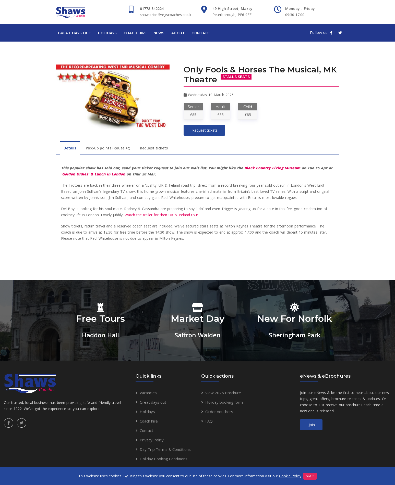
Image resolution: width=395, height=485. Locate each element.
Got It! (310, 476)
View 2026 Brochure (223, 392)
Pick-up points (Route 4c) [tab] (108, 148)
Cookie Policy (290, 476)
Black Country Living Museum (272, 167)
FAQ (209, 421)
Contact (201, 33)
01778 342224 (152, 8)
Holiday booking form (224, 402)
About (178, 33)
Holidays (107, 33)
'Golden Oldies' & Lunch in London (93, 174)
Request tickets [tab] (154, 148)
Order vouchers (219, 411)
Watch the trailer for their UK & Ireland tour (161, 214)
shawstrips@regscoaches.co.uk (165, 14)
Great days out (74, 33)
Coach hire (135, 33)
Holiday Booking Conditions (163, 458)
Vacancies (148, 392)
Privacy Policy (152, 439)
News (159, 33)
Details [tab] (70, 148)
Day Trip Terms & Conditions (165, 449)
